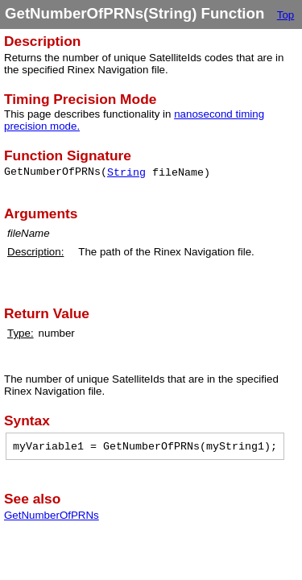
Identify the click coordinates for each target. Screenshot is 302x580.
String (126, 173)
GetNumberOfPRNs (51, 515)
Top (286, 15)
